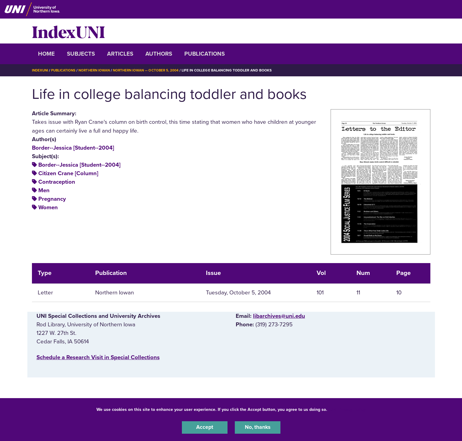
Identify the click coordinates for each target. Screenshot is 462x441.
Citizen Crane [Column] (68, 173)
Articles (120, 53)
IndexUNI (68, 31)
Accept (205, 427)
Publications (204, 53)
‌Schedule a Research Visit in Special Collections (98, 357)
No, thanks (258, 427)
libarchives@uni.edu (279, 315)
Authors (158, 53)
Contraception (56, 182)
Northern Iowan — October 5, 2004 (151, 70)
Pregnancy (52, 199)
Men (44, 190)
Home (46, 53)
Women (48, 207)
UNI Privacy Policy (348, 408)
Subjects (81, 53)
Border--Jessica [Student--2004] (73, 147)
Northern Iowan (97, 70)
